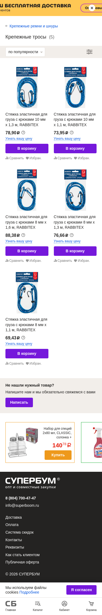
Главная (10, 609)
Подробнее (29, 592)
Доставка (13, 517)
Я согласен (81, 590)
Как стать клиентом (22, 555)
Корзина (91, 609)
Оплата (11, 524)
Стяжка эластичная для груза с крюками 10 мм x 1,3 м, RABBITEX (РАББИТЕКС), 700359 (26, 122)
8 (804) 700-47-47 (20, 498)
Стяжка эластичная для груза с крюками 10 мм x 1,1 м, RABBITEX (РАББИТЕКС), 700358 (75, 122)
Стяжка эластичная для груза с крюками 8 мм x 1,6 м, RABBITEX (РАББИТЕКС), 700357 (26, 225)
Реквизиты (14, 547)
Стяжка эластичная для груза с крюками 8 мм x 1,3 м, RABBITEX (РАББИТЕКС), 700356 (75, 225)
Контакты (13, 540)
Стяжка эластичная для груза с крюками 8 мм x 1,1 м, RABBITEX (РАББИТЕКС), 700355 (26, 327)
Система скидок (19, 532)
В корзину (26, 148)
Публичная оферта (22, 562)
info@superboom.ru (22, 505)
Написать (19, 402)
